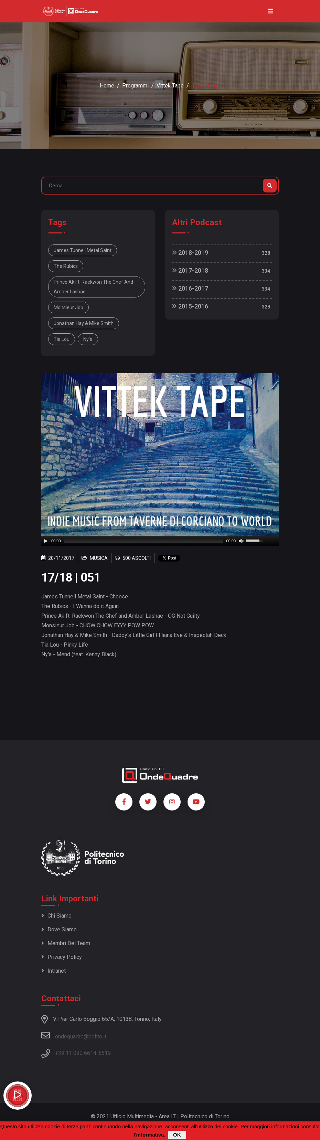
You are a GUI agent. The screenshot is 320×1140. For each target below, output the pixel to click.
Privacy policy (61, 957)
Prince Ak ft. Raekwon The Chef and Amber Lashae (93, 286)
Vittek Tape (170, 85)
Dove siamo (59, 929)
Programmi (135, 85)
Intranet (53, 971)
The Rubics (66, 266)
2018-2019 (190, 252)
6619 (104, 1053)
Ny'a (88, 339)
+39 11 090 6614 (75, 1053)
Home (107, 85)
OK (177, 1135)
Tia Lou (62, 339)
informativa (150, 1135)
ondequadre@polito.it (73, 1035)
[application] (160, 541)
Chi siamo (56, 915)
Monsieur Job (68, 307)
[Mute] (241, 541)
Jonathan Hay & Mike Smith (84, 323)
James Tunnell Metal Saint (82, 250)
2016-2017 (190, 288)
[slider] (144, 541)
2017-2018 (190, 270)
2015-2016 (190, 306)
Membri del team (65, 943)
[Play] (46, 541)
